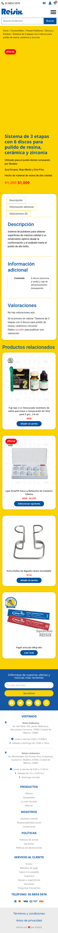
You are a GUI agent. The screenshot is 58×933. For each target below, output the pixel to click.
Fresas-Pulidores (34, 30)
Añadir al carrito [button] (29, 423)
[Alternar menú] (53, 12)
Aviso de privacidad (29, 920)
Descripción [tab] (16, 200)
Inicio (6, 30)
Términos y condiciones (29, 913)
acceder (19, 329)
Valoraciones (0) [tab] (18, 213)
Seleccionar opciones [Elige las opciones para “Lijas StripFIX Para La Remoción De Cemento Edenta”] (29, 503)
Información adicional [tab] (21, 206)
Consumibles (17, 30)
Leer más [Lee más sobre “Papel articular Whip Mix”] (29, 652)
